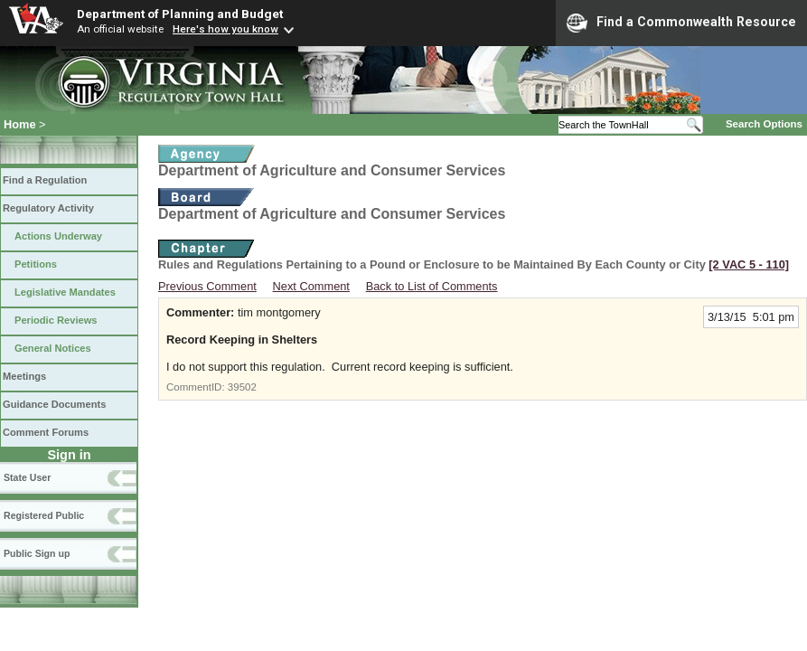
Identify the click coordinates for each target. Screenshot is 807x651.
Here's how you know (225, 29)
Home (20, 124)
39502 (242, 387)
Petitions (35, 264)
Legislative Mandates (65, 292)
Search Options (764, 123)
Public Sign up (37, 553)
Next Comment (311, 286)
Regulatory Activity (48, 208)
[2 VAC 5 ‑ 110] (748, 264)
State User (27, 477)
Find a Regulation (45, 180)
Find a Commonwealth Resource (681, 23)
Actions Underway (58, 236)
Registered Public (44, 515)
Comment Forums (46, 432)
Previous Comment (207, 286)
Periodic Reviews (56, 320)
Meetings (24, 376)
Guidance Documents (54, 404)
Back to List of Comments (432, 286)
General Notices (52, 348)
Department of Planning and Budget (180, 13)
